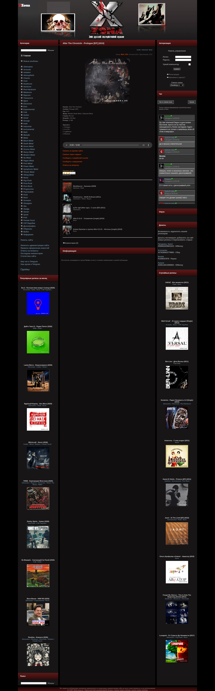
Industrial (145, 50)
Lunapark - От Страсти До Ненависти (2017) (177, 635)
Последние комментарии (32, 253)
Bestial (161, 257)
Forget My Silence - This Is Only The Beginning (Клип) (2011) (177, 596)
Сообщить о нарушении (72, 161)
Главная (27, 56)
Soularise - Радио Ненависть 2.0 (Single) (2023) (177, 401)
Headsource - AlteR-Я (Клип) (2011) (87, 197)
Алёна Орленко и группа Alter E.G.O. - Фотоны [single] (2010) (97, 229)
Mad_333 (124, 54)
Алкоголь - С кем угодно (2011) (176, 440)
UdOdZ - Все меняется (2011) (177, 282)
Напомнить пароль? (177, 77)
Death (138, 50)
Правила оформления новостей (35, 248)
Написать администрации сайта (35, 245)
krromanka (162, 250)
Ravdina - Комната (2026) (38, 637)
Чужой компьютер (171, 64)
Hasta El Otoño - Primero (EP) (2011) (177, 479)
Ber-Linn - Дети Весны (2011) (176, 361)
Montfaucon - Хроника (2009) (84, 186)
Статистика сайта (28, 256)
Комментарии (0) (70, 243)
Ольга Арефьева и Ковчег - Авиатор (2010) (177, 556)
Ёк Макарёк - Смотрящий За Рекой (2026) (38, 560)
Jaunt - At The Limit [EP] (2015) (177, 518)
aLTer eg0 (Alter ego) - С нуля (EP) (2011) (89, 208)
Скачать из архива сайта (73, 151)
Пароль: (166, 60)
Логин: (166, 57)
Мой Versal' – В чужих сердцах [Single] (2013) (177, 322)
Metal (150, 50)
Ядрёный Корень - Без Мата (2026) (38, 404)
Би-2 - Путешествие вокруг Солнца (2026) (38, 288)
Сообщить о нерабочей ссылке (75, 158)
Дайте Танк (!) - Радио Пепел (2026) (38, 326)
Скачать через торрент (72, 154)
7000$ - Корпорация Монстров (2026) (38, 481)
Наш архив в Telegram (30, 264)
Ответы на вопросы (29, 251)
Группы (25, 269)
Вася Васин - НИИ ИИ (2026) (38, 599)
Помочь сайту (27, 240)
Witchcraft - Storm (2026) (38, 442)
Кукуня (161, 263)
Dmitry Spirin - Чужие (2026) (38, 521)
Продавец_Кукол (165, 244)
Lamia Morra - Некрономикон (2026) (38, 365)
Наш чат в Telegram (29, 262)
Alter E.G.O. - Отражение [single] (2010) (88, 218)
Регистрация (174, 74)
